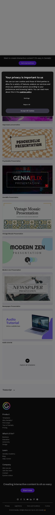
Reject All (26, 104)
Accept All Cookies (27, 111)
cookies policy (26, 92)
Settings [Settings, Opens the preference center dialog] (27, 98)
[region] (27, 93)
